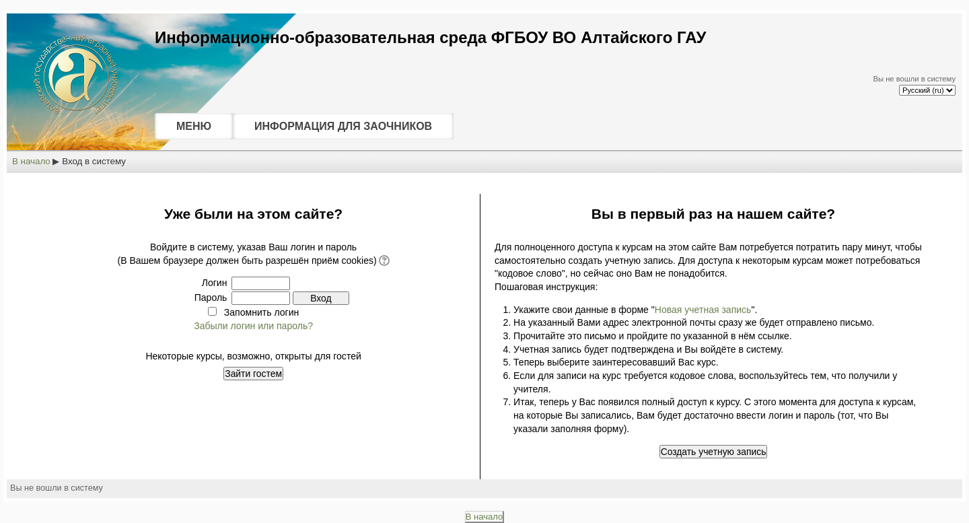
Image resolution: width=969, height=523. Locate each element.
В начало (31, 161)
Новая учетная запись (703, 309)
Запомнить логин (261, 312)
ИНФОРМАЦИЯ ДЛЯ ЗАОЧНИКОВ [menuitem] (343, 126)
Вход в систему (94, 161)
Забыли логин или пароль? (253, 325)
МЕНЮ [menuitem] (193, 126)
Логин (214, 282)
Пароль (210, 297)
